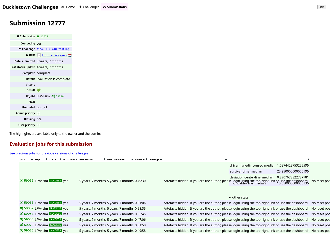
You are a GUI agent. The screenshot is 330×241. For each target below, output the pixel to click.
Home (68, 7)
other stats (240, 197)
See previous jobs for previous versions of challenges (49, 153)
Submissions (115, 7)
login (321, 6)
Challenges (89, 7)
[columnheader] (26, 159)
